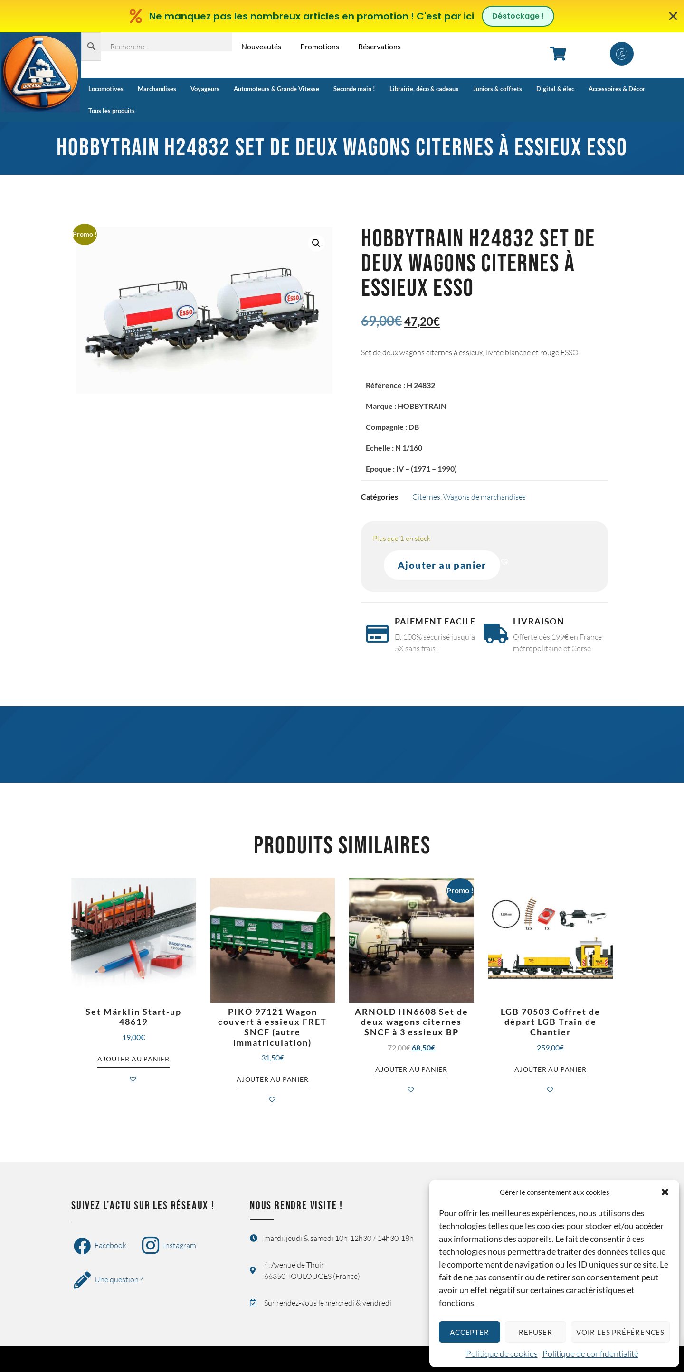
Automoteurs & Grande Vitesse (276, 89)
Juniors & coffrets (497, 89)
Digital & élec (555, 89)
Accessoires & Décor (617, 89)
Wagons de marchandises (484, 496)
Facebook (100, 1246)
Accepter (469, 1332)
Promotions (319, 46)
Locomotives (106, 89)
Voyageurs (204, 89)
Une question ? (108, 1280)
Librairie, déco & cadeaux (424, 89)
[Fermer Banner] (673, 16)
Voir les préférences (620, 1332)
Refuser (535, 1332)
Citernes (426, 496)
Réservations (379, 46)
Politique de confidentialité (590, 1353)
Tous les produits (111, 110)
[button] (665, 1192)
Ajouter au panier (442, 565)
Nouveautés (261, 46)
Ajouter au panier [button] (133, 1059)
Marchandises (157, 89)
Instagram (169, 1246)
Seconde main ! (354, 89)
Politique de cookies (502, 1353)
